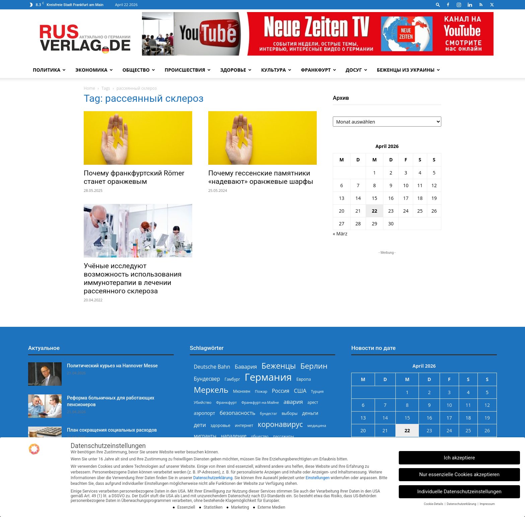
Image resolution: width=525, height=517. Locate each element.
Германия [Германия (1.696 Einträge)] (268, 377)
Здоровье (235, 70)
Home (89, 88)
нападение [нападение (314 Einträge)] (233, 436)
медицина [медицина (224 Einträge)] (316, 425)
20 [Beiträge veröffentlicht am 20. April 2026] (341, 211)
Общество (139, 70)
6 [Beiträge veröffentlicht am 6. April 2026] (341, 185)
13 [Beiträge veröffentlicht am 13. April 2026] (341, 198)
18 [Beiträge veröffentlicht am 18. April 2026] (420, 198)
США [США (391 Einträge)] (300, 390)
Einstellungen (318, 477)
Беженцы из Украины (408, 70)
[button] (438, 4)
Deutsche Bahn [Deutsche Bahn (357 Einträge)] (212, 366)
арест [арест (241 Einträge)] (312, 402)
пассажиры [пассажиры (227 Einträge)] (283, 436)
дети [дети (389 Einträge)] (200, 425)
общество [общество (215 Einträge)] (260, 436)
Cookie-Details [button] (434, 504)
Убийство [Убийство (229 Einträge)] (203, 402)
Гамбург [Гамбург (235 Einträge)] (232, 379)
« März (340, 233)
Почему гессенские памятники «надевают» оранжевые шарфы (260, 177)
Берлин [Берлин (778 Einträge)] (313, 365)
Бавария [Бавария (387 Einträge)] (246, 366)
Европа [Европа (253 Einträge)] (303, 379)
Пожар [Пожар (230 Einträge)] (261, 391)
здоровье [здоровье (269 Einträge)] (220, 425)
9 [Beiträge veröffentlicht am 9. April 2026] (391, 185)
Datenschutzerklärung (212, 477)
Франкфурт (318, 70)
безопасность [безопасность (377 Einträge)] (237, 413)
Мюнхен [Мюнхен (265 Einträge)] (241, 391)
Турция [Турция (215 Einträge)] (317, 391)
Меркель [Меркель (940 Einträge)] (211, 389)
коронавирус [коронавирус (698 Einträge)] (280, 424)
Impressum (487, 504)
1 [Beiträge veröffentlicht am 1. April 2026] (374, 172)
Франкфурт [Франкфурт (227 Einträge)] (226, 402)
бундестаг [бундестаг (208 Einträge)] (268, 413)
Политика (49, 70)
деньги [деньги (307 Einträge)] (310, 413)
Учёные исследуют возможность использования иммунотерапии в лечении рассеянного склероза (132, 278)
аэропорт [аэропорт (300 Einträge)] (204, 413)
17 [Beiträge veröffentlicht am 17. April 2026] (405, 198)
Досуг (356, 70)
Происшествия (188, 70)
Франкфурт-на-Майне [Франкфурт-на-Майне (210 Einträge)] (260, 402)
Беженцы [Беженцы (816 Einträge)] (278, 365)
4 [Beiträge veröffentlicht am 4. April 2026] (420, 172)
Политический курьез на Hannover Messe (112, 365)
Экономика (93, 70)
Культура (276, 70)
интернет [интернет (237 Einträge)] (244, 425)
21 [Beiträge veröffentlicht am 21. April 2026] (358, 211)
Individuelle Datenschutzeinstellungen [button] (459, 492)
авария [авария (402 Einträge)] (293, 401)
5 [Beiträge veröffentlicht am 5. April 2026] (434, 172)
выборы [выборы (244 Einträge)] (289, 413)
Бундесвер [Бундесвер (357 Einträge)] (207, 378)
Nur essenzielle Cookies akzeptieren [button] (459, 474)
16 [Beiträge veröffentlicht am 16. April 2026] (391, 198)
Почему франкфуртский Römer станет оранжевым (134, 177)
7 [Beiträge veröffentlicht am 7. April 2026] (358, 185)
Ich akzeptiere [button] (459, 458)
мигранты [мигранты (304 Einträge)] (205, 436)
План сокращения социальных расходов (112, 430)
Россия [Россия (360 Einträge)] (280, 390)
